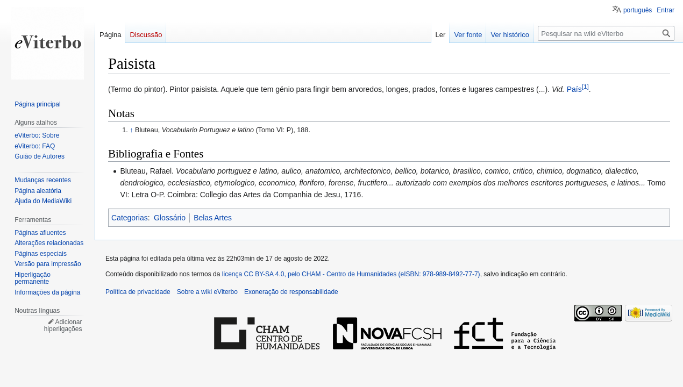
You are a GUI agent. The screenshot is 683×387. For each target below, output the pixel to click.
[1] (585, 86)
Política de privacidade (137, 292)
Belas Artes (213, 217)
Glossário (170, 217)
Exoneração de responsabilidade (291, 292)
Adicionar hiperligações (63, 325)
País (574, 89)
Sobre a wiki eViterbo (207, 292)
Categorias (129, 217)
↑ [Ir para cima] (131, 130)
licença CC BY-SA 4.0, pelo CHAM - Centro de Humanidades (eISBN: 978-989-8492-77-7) (351, 274)
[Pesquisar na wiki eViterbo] (606, 33)
